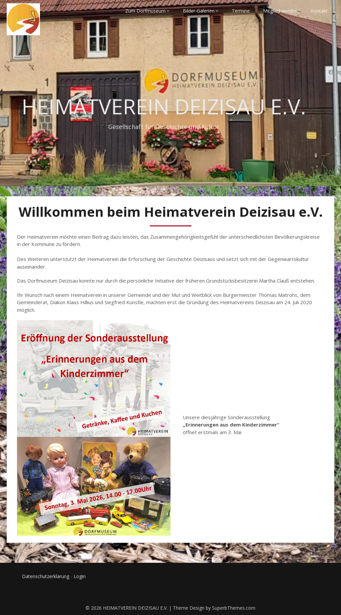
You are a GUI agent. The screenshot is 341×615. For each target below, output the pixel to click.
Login (80, 576)
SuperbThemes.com (233, 608)
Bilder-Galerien (198, 11)
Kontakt (319, 11)
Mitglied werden (280, 11)
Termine (241, 11)
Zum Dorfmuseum (145, 11)
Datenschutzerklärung (45, 576)
